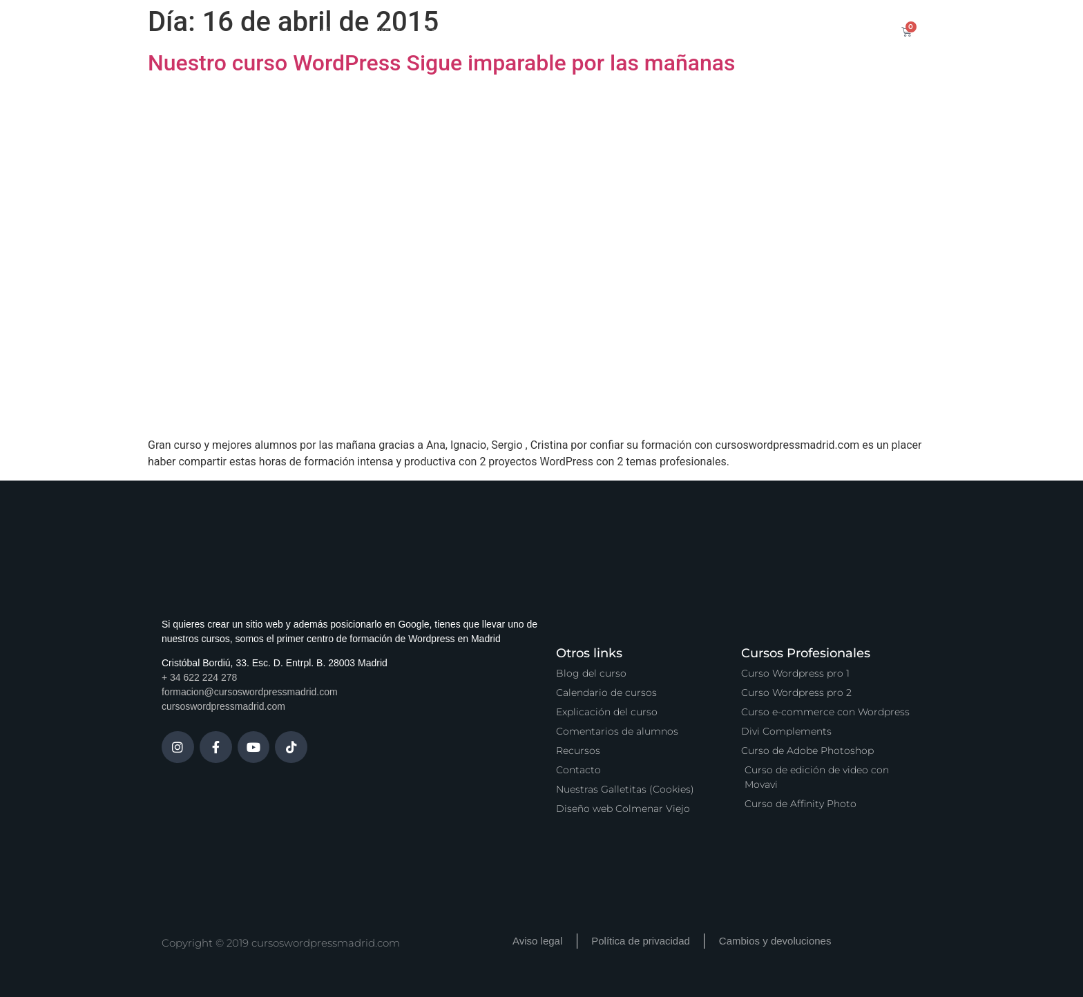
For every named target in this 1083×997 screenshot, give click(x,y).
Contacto (778, 31)
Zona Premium (602, 31)
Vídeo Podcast (697, 31)
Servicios (520, 31)
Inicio (331, 31)
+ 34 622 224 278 (199, 677)
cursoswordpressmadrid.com (223, 706)
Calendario (450, 31)
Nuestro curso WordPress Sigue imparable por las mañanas (442, 63)
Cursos (384, 31)
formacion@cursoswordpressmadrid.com (250, 691)
